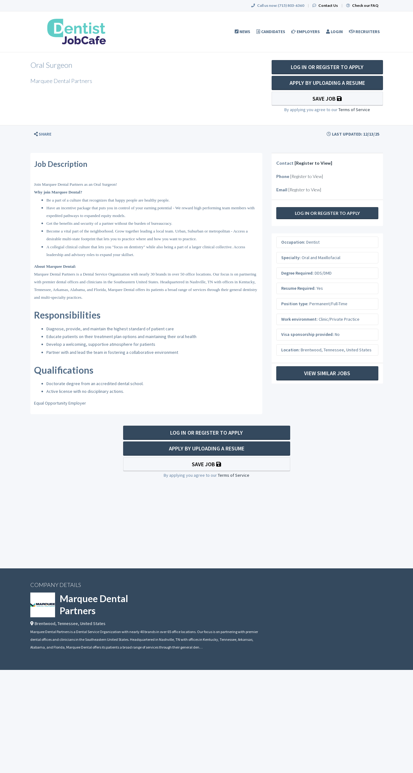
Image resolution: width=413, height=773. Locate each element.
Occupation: (293, 242)
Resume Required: (298, 288)
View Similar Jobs (327, 373)
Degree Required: (297, 273)
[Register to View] (313, 163)
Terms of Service (354, 109)
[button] (42, 134)
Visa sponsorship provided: (307, 334)
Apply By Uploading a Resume (327, 82)
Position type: (294, 303)
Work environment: (299, 319)
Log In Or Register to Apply (327, 67)
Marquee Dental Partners (94, 604)
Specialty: (291, 257)
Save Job (327, 98)
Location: (290, 350)
